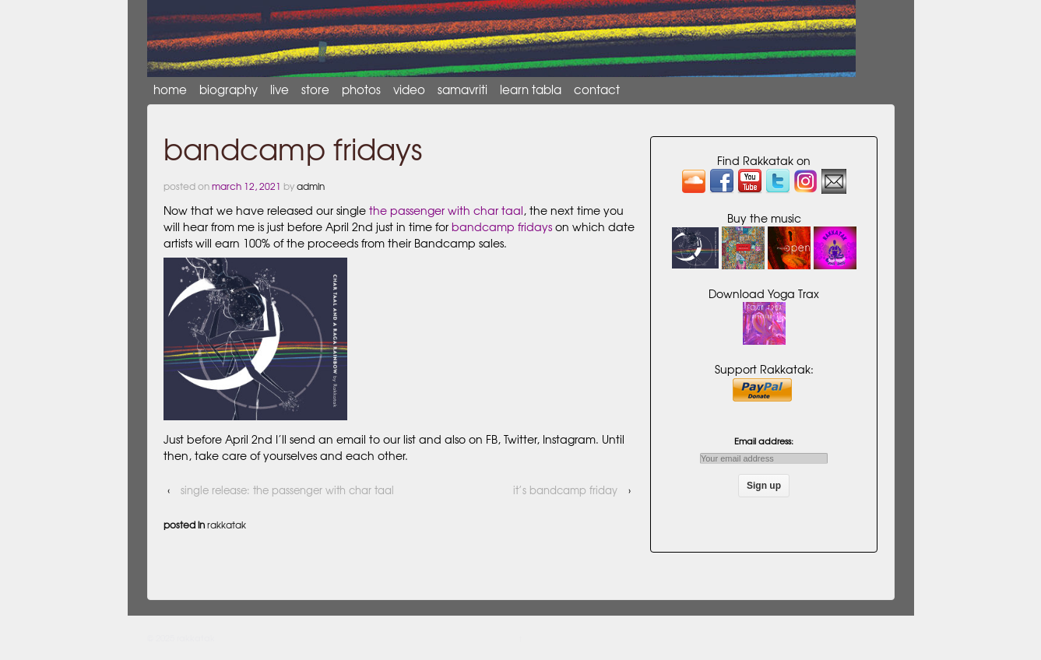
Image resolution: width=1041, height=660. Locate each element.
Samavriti (462, 89)
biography (228, 89)
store (315, 89)
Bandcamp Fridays (502, 226)
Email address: (764, 449)
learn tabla (530, 89)
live (279, 89)
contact (597, 89)
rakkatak (194, 637)
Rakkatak (226, 525)
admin (311, 186)
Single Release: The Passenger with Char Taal (287, 490)
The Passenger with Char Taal (446, 210)
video (409, 89)
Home (170, 89)
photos (361, 89)
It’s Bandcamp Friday (565, 490)
